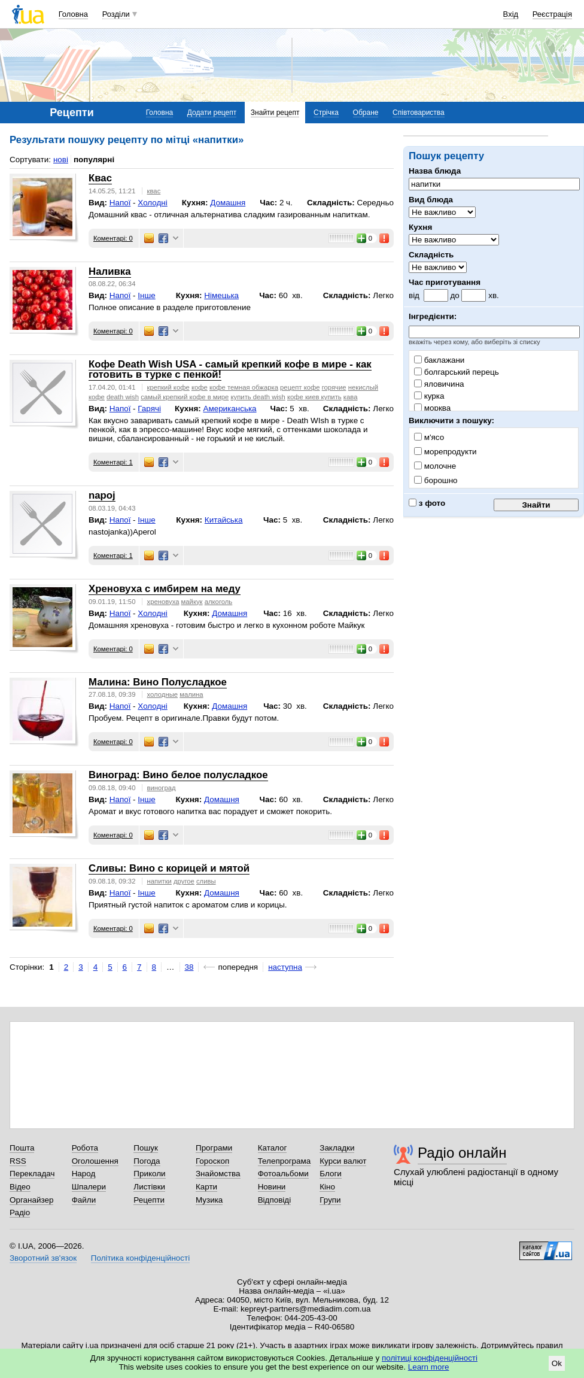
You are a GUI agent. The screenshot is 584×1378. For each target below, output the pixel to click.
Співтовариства (419, 112)
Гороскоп (212, 1161)
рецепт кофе (300, 387)
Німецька (221, 295)
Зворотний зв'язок (43, 1257)
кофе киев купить (314, 396)
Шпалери (89, 1186)
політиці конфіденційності (429, 1357)
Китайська (224, 519)
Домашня (227, 202)
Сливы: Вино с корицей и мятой (169, 868)
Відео (20, 1186)
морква (432, 407)
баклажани (439, 360)
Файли (84, 1199)
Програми (214, 1147)
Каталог (272, 1147)
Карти (206, 1186)
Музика (209, 1199)
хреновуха (163, 601)
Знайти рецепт (275, 112)
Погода (146, 1161)
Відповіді (274, 1199)
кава (350, 396)
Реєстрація (552, 14)
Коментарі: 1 (113, 462)
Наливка (110, 271)
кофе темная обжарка (243, 387)
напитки (159, 881)
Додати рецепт (211, 112)
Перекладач (32, 1173)
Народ (84, 1173)
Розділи (116, 14)
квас (154, 191)
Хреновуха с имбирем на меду (165, 588)
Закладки (337, 1147)
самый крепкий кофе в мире (185, 396)
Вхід (511, 14)
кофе (199, 387)
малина (191, 694)
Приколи (149, 1173)
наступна (285, 967)
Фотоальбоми (283, 1173)
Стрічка (326, 112)
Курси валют (343, 1161)
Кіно (327, 1186)
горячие (334, 387)
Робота (85, 1147)
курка (429, 395)
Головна (73, 14)
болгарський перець (456, 372)
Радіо (20, 1212)
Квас (100, 178)
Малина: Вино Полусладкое (158, 682)
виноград (161, 787)
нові (60, 159)
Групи (330, 1199)
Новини (272, 1186)
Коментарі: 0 (113, 238)
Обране (366, 112)
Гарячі (149, 408)
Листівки (149, 1186)
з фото (427, 503)
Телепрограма (284, 1161)
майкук (192, 601)
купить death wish (258, 396)
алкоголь (219, 601)
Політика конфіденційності (140, 1257)
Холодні (152, 202)
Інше (146, 295)
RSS (18, 1161)
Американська (229, 408)
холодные (162, 694)
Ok (557, 1363)
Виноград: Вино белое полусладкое (178, 775)
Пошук (145, 1147)
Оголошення (95, 1161)
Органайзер (31, 1199)
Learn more (428, 1366)
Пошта (22, 1147)
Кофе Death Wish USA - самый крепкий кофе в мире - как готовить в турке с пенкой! (230, 369)
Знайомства (218, 1173)
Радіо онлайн (462, 1153)
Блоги (331, 1173)
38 (189, 967)
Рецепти (149, 1199)
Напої (120, 202)
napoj (102, 495)
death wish (123, 396)
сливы (206, 881)
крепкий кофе (168, 387)
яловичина (439, 384)
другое (184, 881)
